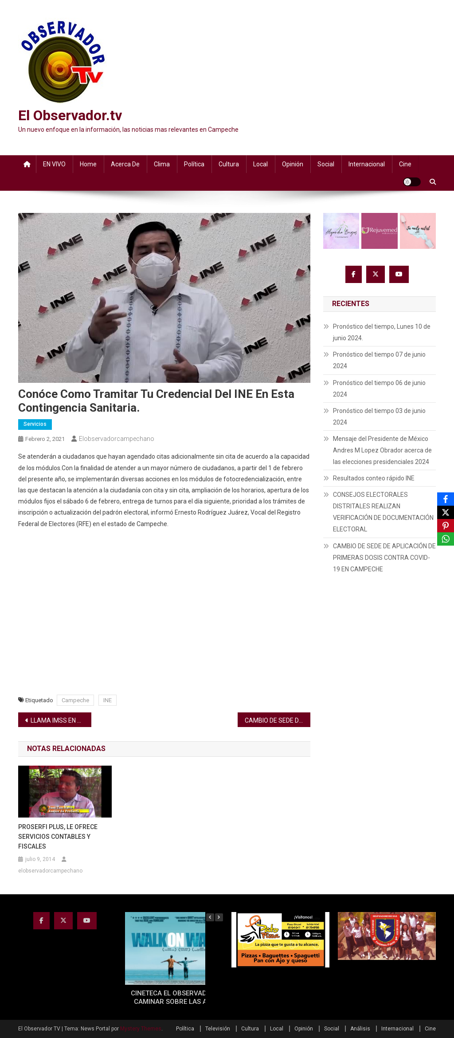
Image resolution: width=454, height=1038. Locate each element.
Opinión (292, 164)
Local (260, 164)
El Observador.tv (70, 115)
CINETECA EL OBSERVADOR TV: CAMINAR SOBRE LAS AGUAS (178, 997)
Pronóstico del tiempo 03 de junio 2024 (379, 416)
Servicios (35, 424)
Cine (405, 164)
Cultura (229, 164)
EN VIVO (54, 164)
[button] (219, 917)
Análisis (360, 1029)
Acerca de (125, 164)
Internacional (366, 164)
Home (88, 164)
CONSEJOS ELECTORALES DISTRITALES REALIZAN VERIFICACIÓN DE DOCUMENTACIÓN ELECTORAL (383, 512)
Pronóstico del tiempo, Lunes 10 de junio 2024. (382, 332)
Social (325, 164)
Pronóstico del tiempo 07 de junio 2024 (379, 360)
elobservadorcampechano (116, 438)
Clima (162, 164)
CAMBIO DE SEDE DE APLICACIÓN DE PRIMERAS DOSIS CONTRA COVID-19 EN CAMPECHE (278, 720)
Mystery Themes (140, 1029)
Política (194, 164)
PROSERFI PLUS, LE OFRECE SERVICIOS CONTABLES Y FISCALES (58, 836)
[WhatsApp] (445, 539)
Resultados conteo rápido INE (374, 478)
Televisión (217, 1029)
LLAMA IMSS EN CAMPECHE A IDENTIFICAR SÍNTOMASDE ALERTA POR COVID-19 (61, 720)
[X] (445, 512)
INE (107, 700)
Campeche (75, 700)
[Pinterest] (445, 525)
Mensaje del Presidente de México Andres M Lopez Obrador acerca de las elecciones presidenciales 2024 (382, 450)
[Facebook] (445, 499)
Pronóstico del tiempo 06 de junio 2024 (379, 388)
